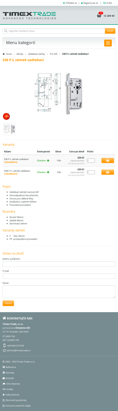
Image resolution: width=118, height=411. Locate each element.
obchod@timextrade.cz (19, 350)
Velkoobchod (11, 394)
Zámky (19, 53)
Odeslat (8, 303)
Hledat (110, 30)
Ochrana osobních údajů (17, 405)
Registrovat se (90, 2)
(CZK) (109, 2)
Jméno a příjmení (11, 258)
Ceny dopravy (11, 383)
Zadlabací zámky (36, 53)
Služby (8, 389)
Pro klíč (53, 53)
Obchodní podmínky (15, 400)
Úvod (9, 53)
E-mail (6, 270)
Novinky (8, 372)
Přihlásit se (71, 2)
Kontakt (8, 378)
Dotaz (6, 282)
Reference (9, 367)
